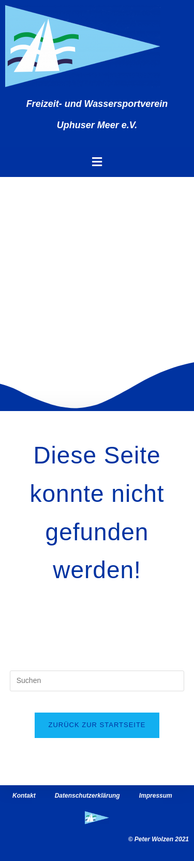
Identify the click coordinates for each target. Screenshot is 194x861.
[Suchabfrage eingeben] (97, 681)
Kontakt (24, 795)
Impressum (155, 795)
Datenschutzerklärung (87, 795)
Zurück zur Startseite (96, 725)
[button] (97, 162)
